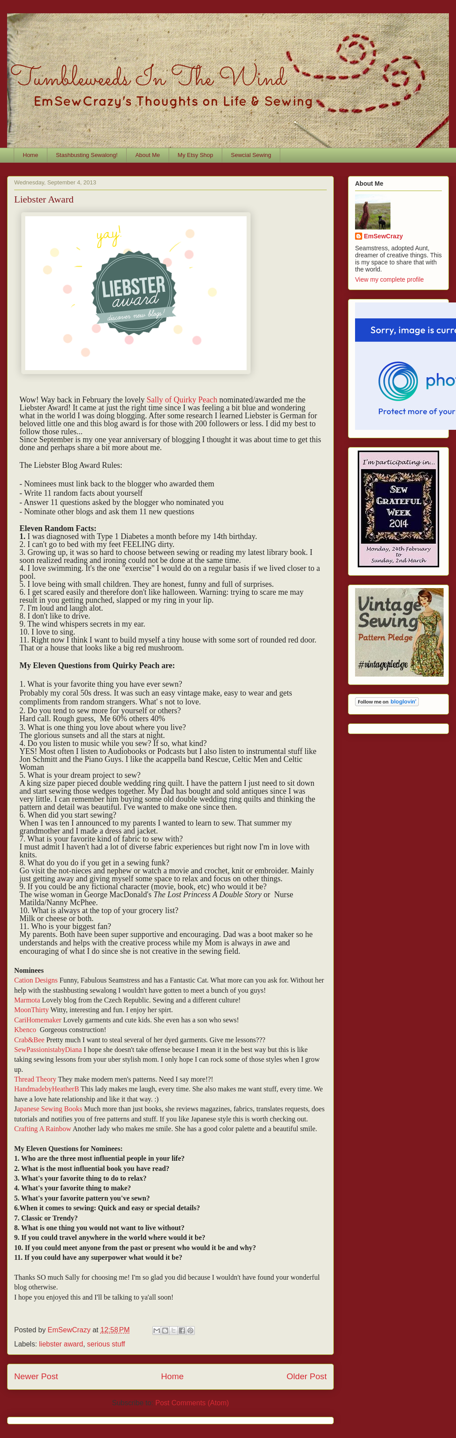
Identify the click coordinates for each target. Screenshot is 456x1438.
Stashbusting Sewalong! (86, 155)
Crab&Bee (29, 1040)
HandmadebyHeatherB (46, 1089)
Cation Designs (36, 980)
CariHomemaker (38, 1020)
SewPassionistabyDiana (48, 1049)
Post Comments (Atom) (192, 1403)
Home (31, 155)
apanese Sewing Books (49, 1109)
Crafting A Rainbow (42, 1128)
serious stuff (106, 1344)
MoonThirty (31, 1009)
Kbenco (26, 1029)
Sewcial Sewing (251, 155)
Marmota (27, 1000)
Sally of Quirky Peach (182, 399)
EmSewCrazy (383, 236)
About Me (147, 155)
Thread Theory (35, 1079)
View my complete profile (389, 279)
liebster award (61, 1344)
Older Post (306, 1376)
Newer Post (36, 1376)
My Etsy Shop (195, 155)
